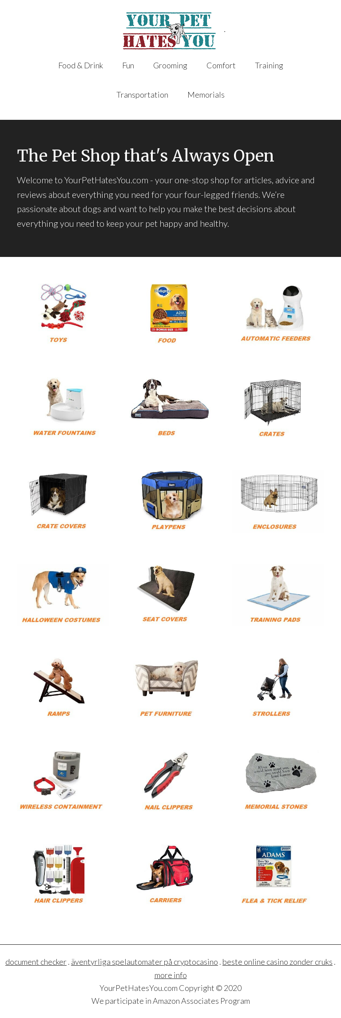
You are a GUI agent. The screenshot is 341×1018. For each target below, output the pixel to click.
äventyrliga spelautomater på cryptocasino (144, 962)
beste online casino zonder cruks (277, 962)
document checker (36, 962)
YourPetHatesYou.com (170, 31)
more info (171, 975)
